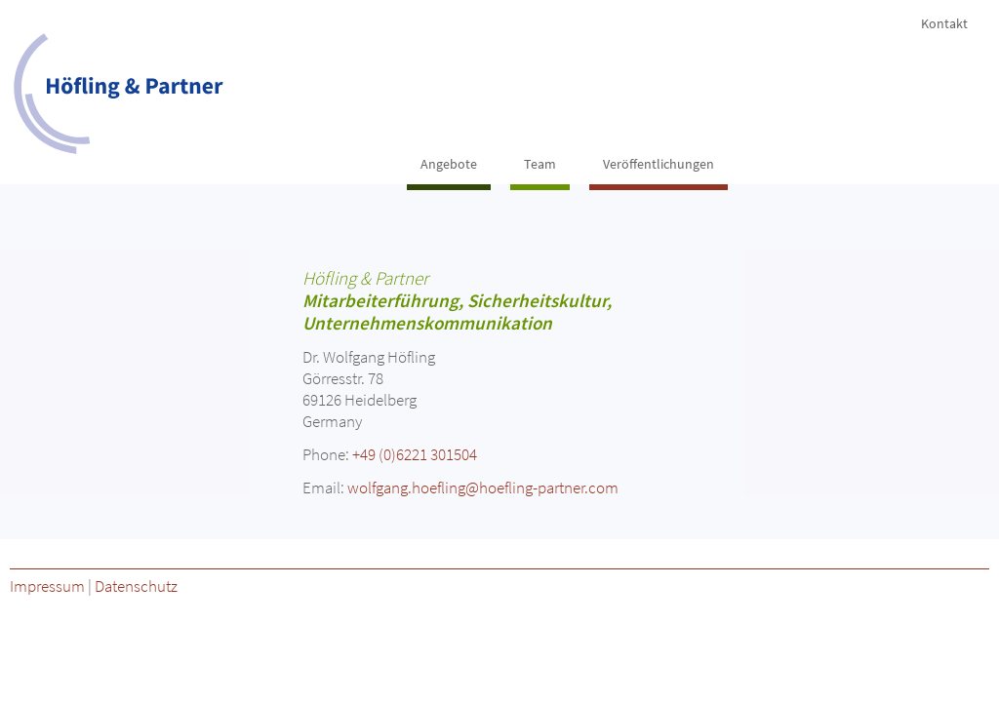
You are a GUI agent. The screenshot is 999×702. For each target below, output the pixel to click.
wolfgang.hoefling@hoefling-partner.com (483, 487)
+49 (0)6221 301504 (414, 454)
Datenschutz (136, 586)
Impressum (47, 586)
